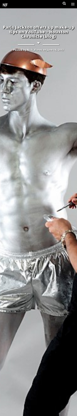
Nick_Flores (34, 49)
